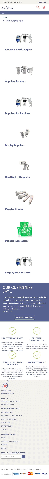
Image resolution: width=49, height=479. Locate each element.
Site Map (4, 429)
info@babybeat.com (7, 393)
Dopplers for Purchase (17, 113)
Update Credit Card (8, 419)
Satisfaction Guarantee (10, 441)
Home (5, 17)
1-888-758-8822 (41, 2)
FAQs (3, 438)
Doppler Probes (14, 209)
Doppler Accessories (16, 240)
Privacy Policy (6, 426)
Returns (4, 448)
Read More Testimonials (24, 317)
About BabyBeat (7, 412)
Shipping (4, 445)
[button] (37, 7)
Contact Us (5, 423)
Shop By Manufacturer (17, 272)
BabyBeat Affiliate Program (11, 416)
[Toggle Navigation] (3, 12)
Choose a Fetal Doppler (18, 49)
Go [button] (23, 457)
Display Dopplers (14, 145)
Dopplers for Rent (15, 81)
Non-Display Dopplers (17, 177)
